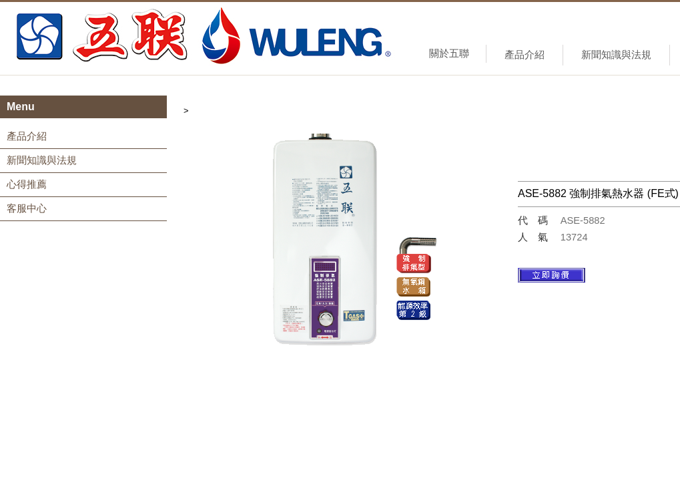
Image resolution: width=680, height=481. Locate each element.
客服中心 (27, 208)
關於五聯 (449, 53)
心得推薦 (27, 184)
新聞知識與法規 (616, 54)
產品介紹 (524, 54)
